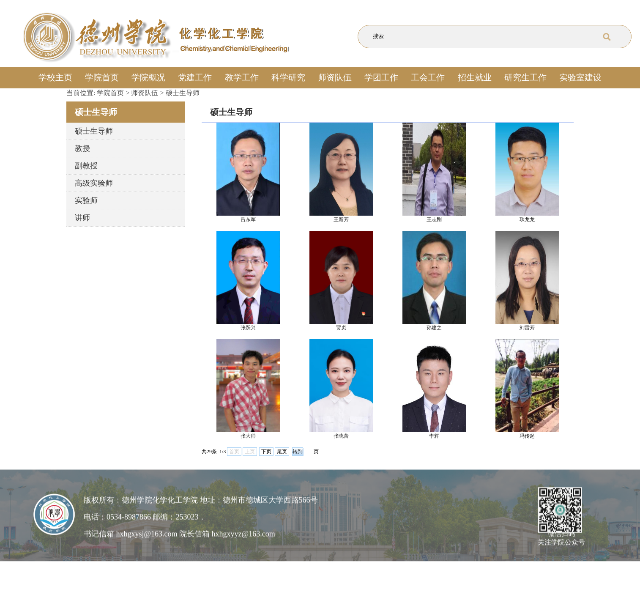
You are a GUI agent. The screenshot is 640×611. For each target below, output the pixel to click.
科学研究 (288, 77)
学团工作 (381, 77)
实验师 (86, 200)
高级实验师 (94, 183)
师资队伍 (335, 77)
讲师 (82, 218)
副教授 (86, 166)
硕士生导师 (183, 92)
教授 (82, 148)
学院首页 (102, 77)
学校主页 (55, 77)
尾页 (282, 452)
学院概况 (148, 77)
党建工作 (195, 77)
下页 (266, 452)
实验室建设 (580, 77)
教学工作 (242, 77)
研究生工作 (525, 77)
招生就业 (475, 77)
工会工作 (428, 77)
